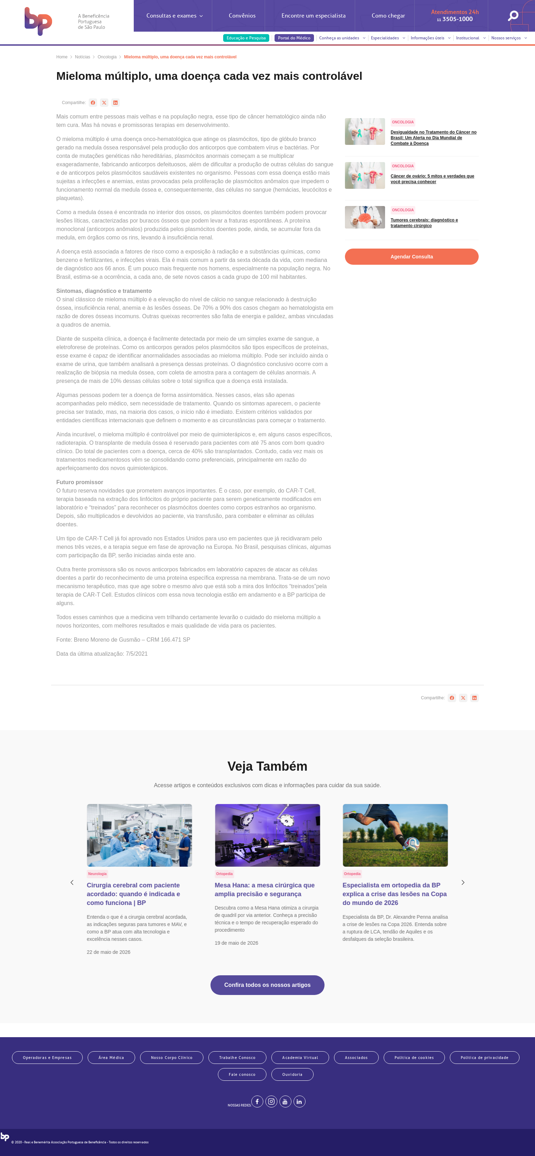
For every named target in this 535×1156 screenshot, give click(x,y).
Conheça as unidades (342, 38)
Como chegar (388, 15)
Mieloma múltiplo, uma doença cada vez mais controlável (180, 56)
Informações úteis (431, 38)
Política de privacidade (485, 1057)
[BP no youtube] (285, 1101)
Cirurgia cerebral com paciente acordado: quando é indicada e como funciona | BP (133, 894)
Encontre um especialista (314, 15)
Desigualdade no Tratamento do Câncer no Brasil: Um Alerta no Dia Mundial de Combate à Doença (434, 138)
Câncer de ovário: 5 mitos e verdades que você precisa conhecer (432, 179)
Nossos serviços (509, 38)
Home (62, 56)
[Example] (271, 1101)
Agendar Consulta (412, 256)
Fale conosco (242, 1074)
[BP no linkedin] (300, 1101)
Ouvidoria (292, 1074)
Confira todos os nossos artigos (267, 985)
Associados (356, 1057)
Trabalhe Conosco (237, 1057)
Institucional (471, 38)
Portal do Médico (294, 38)
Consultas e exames (174, 22)
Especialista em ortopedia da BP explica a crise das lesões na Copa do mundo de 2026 (394, 894)
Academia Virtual (300, 1057)
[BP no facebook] (257, 1101)
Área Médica (111, 1057)
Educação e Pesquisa (246, 38)
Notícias (82, 56)
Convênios (242, 15)
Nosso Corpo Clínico (172, 1057)
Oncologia (107, 56)
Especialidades (388, 38)
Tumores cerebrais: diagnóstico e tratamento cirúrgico (424, 223)
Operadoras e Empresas (47, 1057)
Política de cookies (414, 1057)
